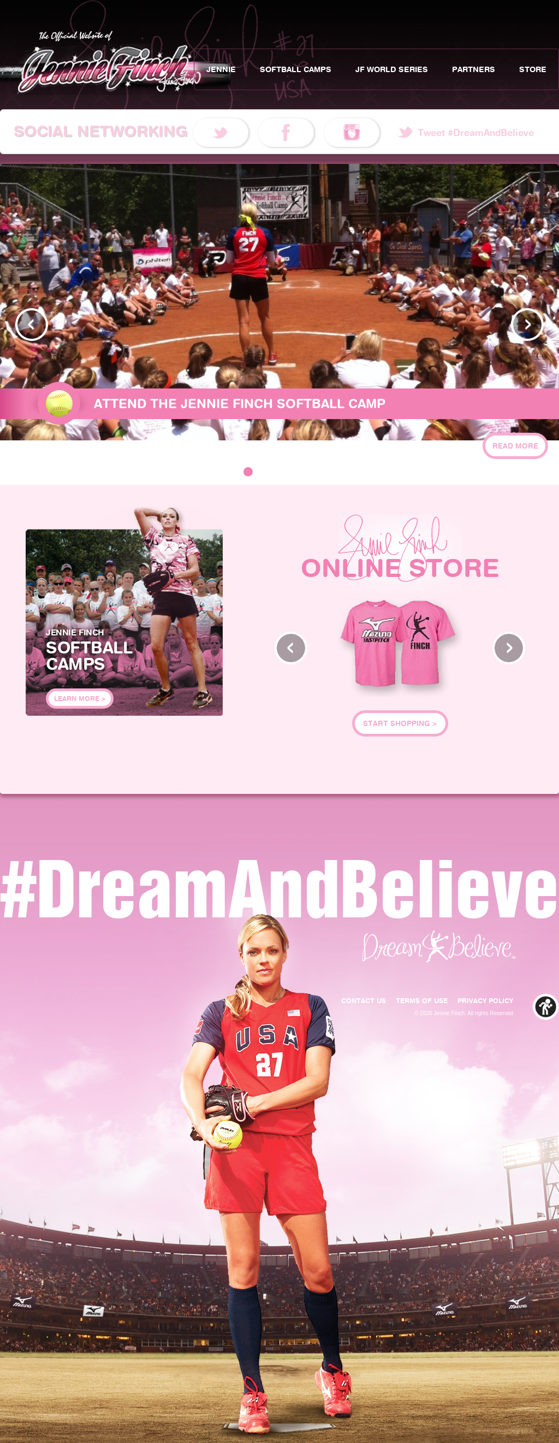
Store (532, 69)
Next (527, 324)
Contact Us (363, 1001)
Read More (515, 445)
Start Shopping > (400, 723)
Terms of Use (422, 1001)
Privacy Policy (485, 1001)
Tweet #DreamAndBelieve (476, 132)
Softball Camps (295, 69)
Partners (473, 69)
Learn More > (79, 698)
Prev (31, 324)
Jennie (221, 69)
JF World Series (391, 69)
